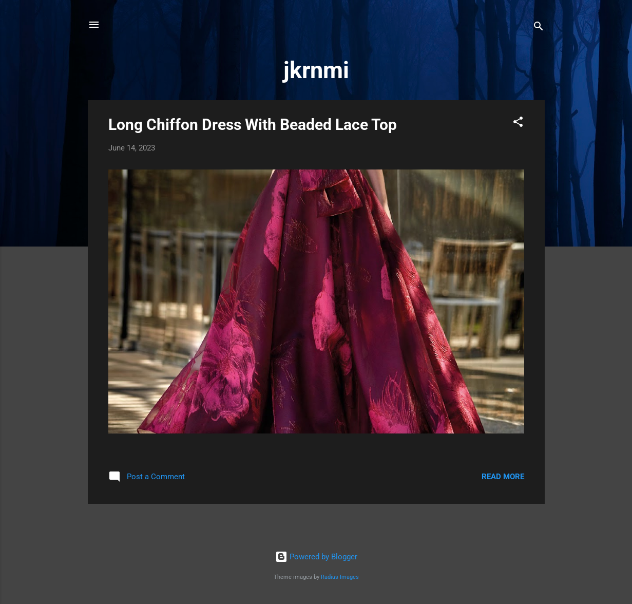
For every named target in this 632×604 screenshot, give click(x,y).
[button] (518, 123)
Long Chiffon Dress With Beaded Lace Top (252, 125)
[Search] (538, 28)
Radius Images (340, 577)
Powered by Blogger (316, 556)
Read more (503, 476)
